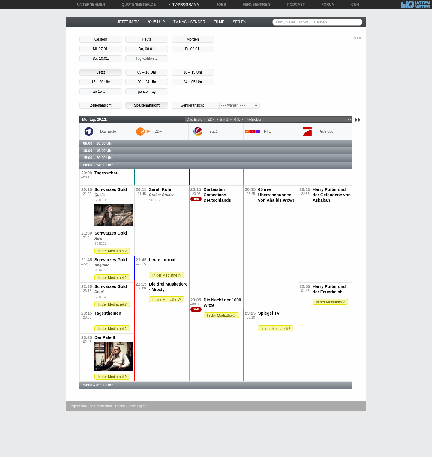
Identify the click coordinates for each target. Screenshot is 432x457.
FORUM (326, 4)
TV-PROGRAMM (184, 4)
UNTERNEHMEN (89, 4)
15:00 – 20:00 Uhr (98, 158)
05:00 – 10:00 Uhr (98, 143)
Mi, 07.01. (101, 49)
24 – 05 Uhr (192, 82)
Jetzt (101, 72)
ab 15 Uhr (101, 91)
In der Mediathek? (112, 251)
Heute (147, 39)
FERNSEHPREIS (254, 4)
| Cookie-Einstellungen (129, 406)
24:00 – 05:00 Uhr (98, 385)
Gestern (100, 39)
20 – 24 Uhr (146, 82)
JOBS (219, 4)
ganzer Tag (147, 91)
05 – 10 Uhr (146, 72)
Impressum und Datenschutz (91, 406)
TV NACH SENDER (189, 22)
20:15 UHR (156, 22)
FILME (219, 22)
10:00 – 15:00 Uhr (98, 151)
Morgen (193, 39)
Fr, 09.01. (192, 49)
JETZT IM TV (128, 22)
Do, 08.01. (147, 49)
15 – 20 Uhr (101, 82)
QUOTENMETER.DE (137, 4)
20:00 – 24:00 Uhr (98, 165)
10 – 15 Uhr (192, 72)
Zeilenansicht (101, 105)
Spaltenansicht (147, 105)
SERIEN (239, 22)
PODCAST (294, 4)
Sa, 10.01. (101, 58)
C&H (353, 4)
